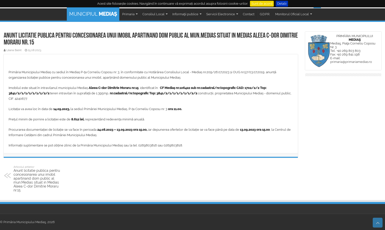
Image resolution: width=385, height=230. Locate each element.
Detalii (282, 3)
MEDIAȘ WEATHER (343, 95)
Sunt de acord (261, 3)
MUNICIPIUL (93, 14)
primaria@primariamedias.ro (351, 62)
